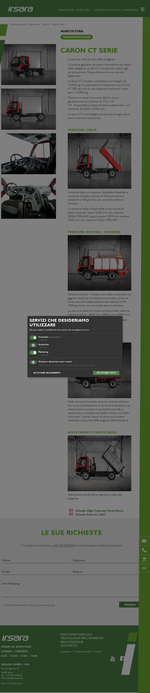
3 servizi (42, 340)
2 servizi (42, 347)
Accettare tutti (106, 373)
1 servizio (43, 355)
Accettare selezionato (46, 373)
